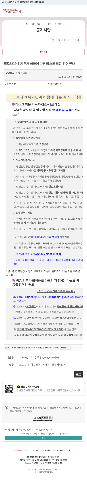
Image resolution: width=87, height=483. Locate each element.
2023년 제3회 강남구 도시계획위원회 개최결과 (42, 364)
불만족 (52, 433)
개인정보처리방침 (21, 450)
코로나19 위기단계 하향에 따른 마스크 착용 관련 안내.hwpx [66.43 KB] (32, 347)
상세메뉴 (43, 52)
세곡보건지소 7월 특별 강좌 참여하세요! (39, 357)
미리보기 (66, 347)
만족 (35, 433)
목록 (78, 374)
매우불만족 (63, 433)
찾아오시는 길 (58, 450)
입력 (43, 438)
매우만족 (25, 433)
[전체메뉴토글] (82, 11)
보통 (43, 433)
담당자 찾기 (45, 450)
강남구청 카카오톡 (30, 386)
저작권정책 (34, 450)
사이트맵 (69, 450)
